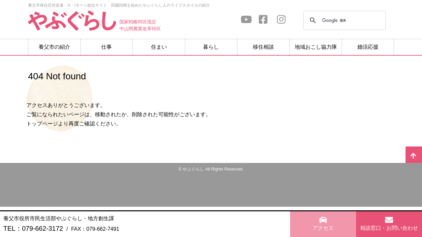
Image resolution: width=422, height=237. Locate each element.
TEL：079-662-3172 (33, 228)
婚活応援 (367, 47)
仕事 (106, 47)
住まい (159, 47)
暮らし (211, 47)
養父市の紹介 (54, 47)
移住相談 (263, 47)
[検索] (343, 20)
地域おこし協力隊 (316, 47)
